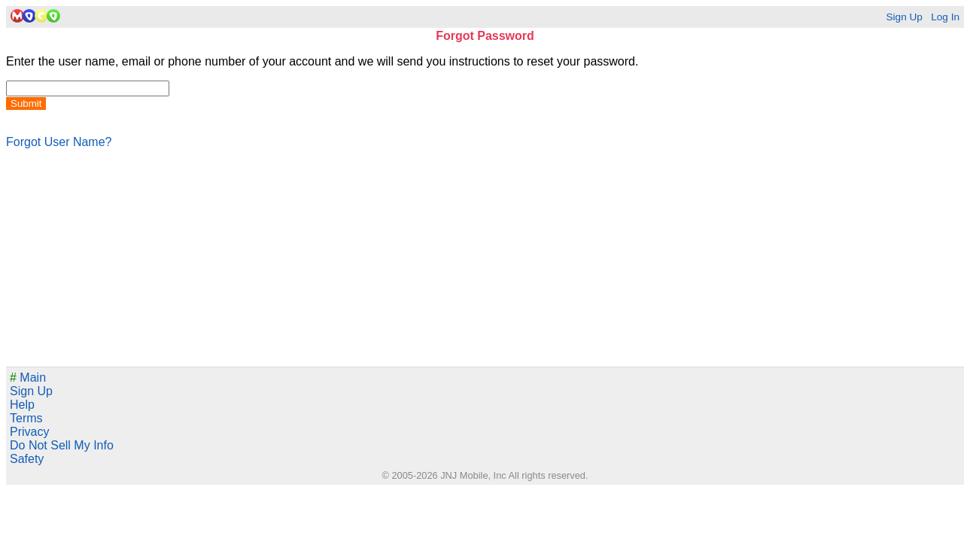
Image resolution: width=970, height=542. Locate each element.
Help (22, 404)
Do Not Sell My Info (62, 445)
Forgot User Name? (59, 142)
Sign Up (904, 17)
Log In (945, 17)
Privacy (29, 431)
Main (28, 377)
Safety (27, 458)
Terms (26, 418)
